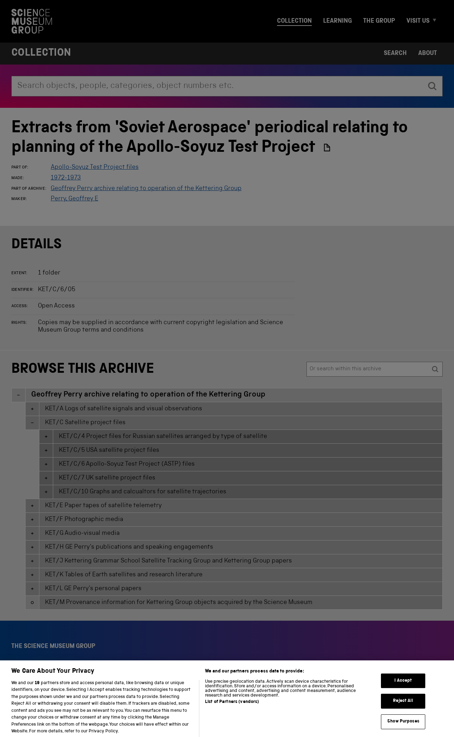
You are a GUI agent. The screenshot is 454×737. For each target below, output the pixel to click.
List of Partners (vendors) (232, 708)
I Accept (403, 687)
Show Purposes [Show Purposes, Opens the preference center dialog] (403, 727)
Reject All (403, 707)
